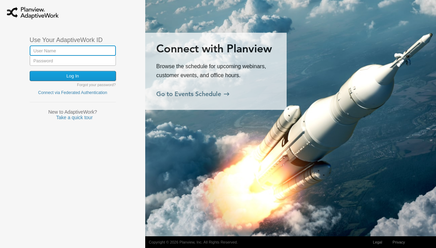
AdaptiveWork (41, 14)
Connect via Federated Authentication (72, 92)
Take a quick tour (74, 117)
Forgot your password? (96, 85)
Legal (377, 242)
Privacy (399, 242)
